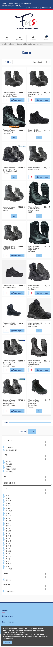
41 (8, 523)
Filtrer (8, 62)
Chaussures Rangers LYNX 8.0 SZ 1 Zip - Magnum (9, 208)
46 (8, 549)
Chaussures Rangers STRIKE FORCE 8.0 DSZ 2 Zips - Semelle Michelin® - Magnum (10, 363)
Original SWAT (11, 469)
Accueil (4, 4)
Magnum (9, 467)
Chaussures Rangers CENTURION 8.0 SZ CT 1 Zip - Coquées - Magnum (10, 94)
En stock (9, 448)
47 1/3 (8, 556)
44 (8, 538)
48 (8, 559)
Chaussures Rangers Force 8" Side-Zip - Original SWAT (9, 132)
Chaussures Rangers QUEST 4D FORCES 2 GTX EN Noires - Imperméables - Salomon (34, 403)
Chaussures (10, 591)
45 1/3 (8, 546)
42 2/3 (9, 531)
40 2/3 (9, 521)
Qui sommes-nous (26, 4)
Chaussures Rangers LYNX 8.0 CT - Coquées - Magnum (10, 248)
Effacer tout (23, 431)
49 (7, 561)
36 (8, 498)
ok (32, 431)
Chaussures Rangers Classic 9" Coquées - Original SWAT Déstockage (34, 248)
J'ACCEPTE (7, 642)
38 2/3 (9, 511)
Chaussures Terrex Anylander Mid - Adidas (9, 286)
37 (8, 503)
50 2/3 (9, 569)
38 (8, 508)
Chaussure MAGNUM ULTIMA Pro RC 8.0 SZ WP (9, 325)
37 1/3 (8, 506)
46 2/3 (9, 551)
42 (8, 528)
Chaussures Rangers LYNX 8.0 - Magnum (34, 168)
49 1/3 (8, 564)
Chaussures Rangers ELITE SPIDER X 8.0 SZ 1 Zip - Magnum (35, 287)
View (14, 138)
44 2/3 (8, 541)
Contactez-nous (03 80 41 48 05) (11, 6)
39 (8, 513)
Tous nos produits (13, 4)
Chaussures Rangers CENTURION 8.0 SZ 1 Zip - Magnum (35, 94)
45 (8, 544)
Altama (9, 464)
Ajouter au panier (17, 100)
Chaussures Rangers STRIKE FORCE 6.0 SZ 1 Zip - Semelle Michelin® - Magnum (10, 170)
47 (8, 554)
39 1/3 (8, 516)
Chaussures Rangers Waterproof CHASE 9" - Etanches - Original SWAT (34, 209)
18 (47, 62)
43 (8, 533)
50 (7, 566)
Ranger (5, 422)
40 (8, 518)
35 (7, 496)
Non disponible (11, 450)
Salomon (9, 472)
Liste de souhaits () (33, 8)
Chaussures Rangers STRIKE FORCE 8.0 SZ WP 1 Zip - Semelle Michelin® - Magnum (9, 402)
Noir (8, 580)
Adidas (9, 461)
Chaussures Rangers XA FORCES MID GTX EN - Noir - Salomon (35, 325)
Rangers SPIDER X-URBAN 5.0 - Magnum (34, 131)
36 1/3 (8, 501)
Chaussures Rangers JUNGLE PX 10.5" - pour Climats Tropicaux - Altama (34, 363)
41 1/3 (8, 526)
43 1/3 (8, 536)
